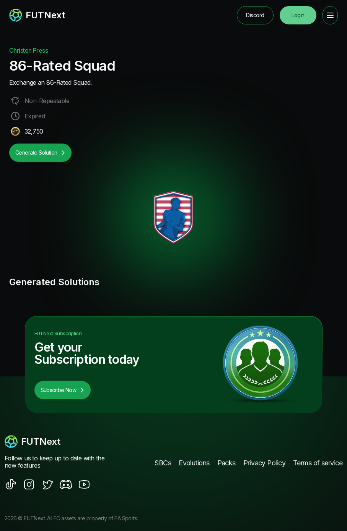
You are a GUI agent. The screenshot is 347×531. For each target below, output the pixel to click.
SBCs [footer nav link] (163, 463)
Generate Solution (40, 152)
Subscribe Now (63, 390)
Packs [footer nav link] (226, 463)
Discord (255, 15)
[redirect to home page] (37, 15)
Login (298, 15)
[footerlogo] (55, 441)
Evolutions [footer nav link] (194, 463)
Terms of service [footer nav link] (317, 463)
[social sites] (11, 484)
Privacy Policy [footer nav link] (264, 463)
